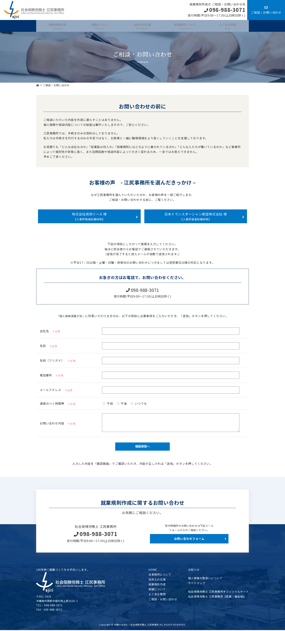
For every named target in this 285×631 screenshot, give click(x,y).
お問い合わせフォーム (189, 539)
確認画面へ (142, 447)
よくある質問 (151, 595)
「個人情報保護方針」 (71, 314)
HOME (146, 570)
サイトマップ (193, 584)
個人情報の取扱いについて (202, 579)
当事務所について (154, 575)
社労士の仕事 (151, 580)
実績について (151, 590)
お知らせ (190, 570)
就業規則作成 (151, 585)
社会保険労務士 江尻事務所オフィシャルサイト (216, 592)
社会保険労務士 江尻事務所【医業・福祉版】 (215, 597)
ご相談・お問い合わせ (157, 600)
